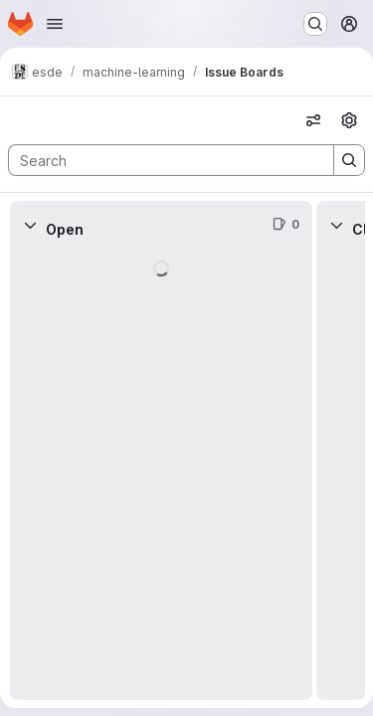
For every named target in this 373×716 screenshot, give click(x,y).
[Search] (161, 160)
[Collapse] (30, 225)
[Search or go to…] (315, 24)
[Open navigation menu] (55, 24)
